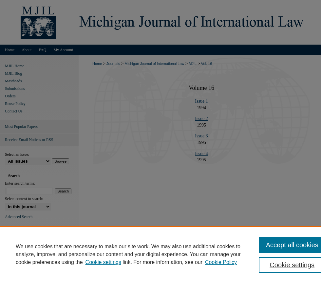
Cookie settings (103, 262)
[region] (160, 254)
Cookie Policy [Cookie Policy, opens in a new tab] (221, 262)
